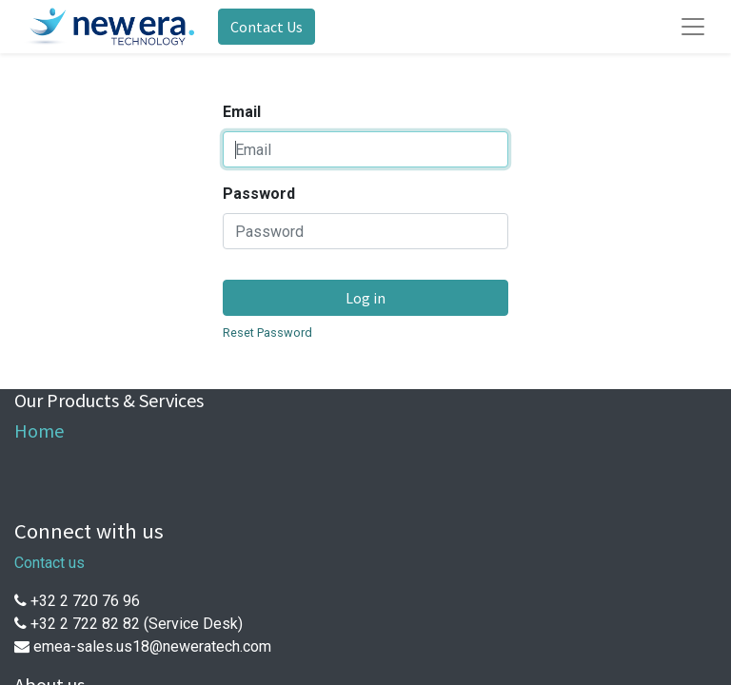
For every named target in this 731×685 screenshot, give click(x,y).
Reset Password (267, 332)
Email (242, 112)
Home (39, 430)
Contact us (49, 563)
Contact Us (266, 26)
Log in (365, 297)
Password (259, 194)
